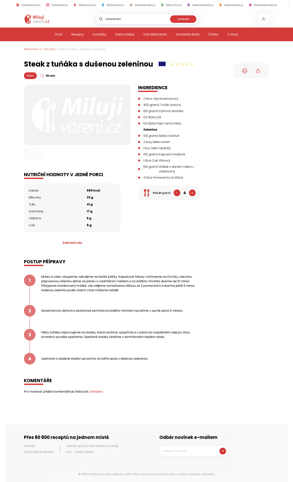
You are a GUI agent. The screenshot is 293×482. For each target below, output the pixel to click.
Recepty (77, 34)
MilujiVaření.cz (33, 49)
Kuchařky (99, 34)
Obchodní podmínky (39, 452)
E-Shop (232, 34)
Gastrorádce (124, 34)
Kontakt (29, 446)
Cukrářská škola (155, 34)
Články (213, 34)
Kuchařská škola (187, 34)
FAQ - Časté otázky (80, 452)
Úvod (58, 34)
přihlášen (96, 391)
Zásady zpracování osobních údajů (92, 446)
